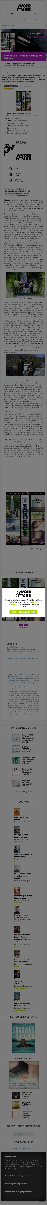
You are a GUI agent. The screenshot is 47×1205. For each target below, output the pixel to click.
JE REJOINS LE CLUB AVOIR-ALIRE (23, 612)
